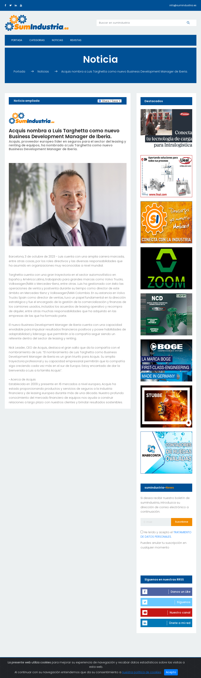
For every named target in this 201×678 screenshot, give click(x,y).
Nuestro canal (180, 613)
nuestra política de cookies (141, 672)
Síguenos (183, 602)
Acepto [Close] (171, 672)
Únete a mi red (179, 623)
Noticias (57, 40)
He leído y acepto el (166, 534)
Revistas (75, 40)
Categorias (37, 40)
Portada (16, 40)
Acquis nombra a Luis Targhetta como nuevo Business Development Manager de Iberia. (124, 71)
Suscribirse (181, 521)
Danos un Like (180, 592)
